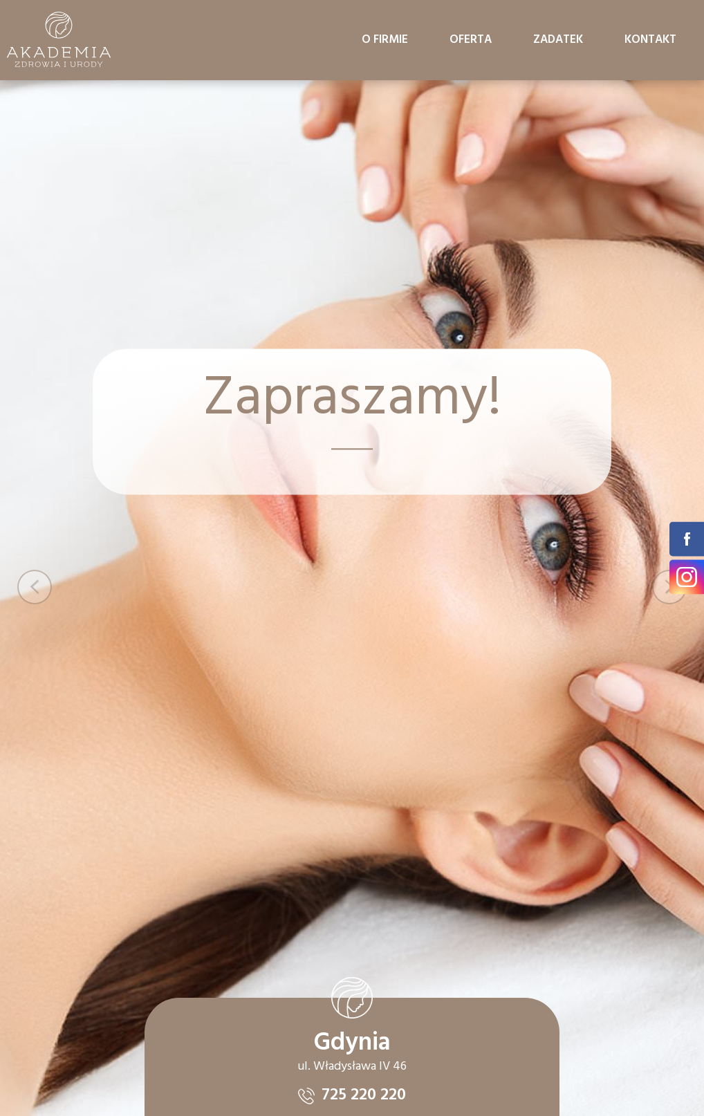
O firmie (385, 39)
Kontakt (650, 39)
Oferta (471, 39)
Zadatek (558, 39)
